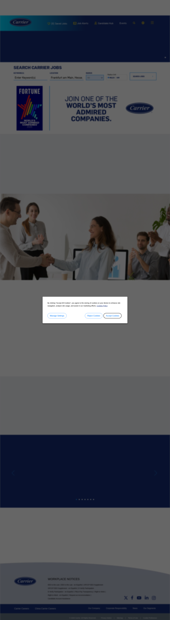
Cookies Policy (102, 306)
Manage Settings (57, 316)
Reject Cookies (93, 316)
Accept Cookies (112, 316)
